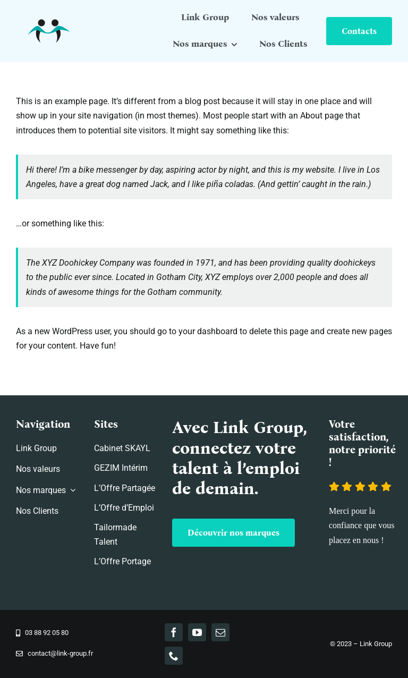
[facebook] (174, 632)
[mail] (220, 632)
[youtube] (197, 632)
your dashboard (207, 331)
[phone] (174, 656)
